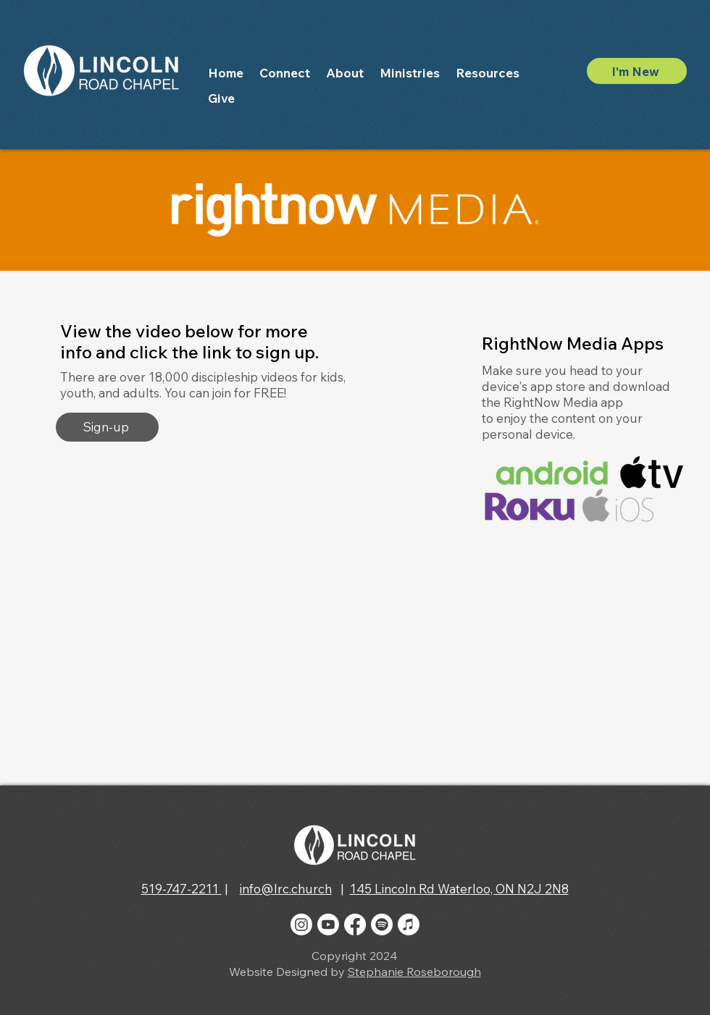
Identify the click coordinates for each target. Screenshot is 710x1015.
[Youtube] (328, 924)
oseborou (440, 971)
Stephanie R (381, 971)
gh (474, 971)
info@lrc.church (286, 888)
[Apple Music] (408, 924)
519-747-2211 (180, 888)
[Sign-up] (107, 427)
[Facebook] (355, 924)
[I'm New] (636, 70)
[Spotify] (382, 924)
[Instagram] (301, 924)
